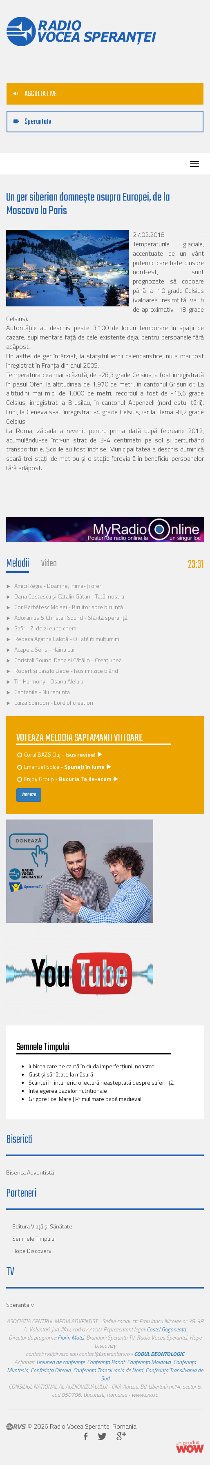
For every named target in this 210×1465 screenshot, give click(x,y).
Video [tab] (49, 563)
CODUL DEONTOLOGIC (159, 1353)
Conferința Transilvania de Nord (108, 1370)
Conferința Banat (106, 1362)
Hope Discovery (31, 1250)
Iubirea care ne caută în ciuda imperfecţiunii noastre (91, 1066)
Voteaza (29, 795)
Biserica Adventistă (30, 1172)
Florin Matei (71, 1337)
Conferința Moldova (149, 1362)
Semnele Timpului (34, 1238)
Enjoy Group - (68, 779)
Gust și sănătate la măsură (61, 1074)
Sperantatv (32, 122)
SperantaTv (20, 1304)
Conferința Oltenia (51, 1370)
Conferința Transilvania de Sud (152, 1374)
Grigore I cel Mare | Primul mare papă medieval (85, 1098)
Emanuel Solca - (65, 766)
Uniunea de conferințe (60, 1362)
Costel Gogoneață (166, 1329)
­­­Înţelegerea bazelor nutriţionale (68, 1090)
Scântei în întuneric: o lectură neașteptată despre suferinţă (101, 1082)
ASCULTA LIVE (35, 94)
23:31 (196, 565)
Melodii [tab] (17, 563)
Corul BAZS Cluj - (60, 754)
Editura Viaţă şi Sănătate (42, 1226)
